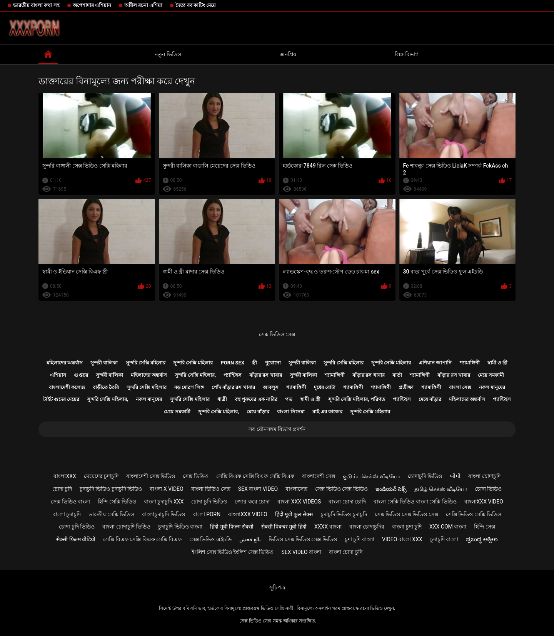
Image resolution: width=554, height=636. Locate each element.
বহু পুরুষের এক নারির (256, 399)
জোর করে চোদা (252, 501)
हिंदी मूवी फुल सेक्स (294, 514)
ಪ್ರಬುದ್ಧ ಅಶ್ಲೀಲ (481, 539)
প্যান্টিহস (233, 375)
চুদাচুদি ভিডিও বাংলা (180, 527)
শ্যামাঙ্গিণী (470, 363)
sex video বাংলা (301, 552)
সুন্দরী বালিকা (104, 363)
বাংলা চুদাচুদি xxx (164, 501)
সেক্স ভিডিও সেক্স (277, 334)
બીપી (455, 476)
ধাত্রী (222, 399)
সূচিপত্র (277, 587)
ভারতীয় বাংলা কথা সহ (36, 5)
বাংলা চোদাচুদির (366, 527)
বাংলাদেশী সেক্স (318, 476)
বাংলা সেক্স (460, 387)
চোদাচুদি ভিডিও (425, 476)
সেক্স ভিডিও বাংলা (70, 501)
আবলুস (271, 387)
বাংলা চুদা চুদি (407, 527)
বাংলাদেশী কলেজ (67, 387)
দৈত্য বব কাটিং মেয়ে (195, 5)
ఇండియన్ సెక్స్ (391, 489)
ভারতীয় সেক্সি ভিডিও (111, 514)
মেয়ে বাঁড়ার (430, 399)
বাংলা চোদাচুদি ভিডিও (126, 527)
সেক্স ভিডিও (195, 476)
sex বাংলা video (258, 489)
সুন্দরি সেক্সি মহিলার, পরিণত (356, 399)
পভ (288, 399)
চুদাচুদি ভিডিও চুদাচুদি (343, 514)
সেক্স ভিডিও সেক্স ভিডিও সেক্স (406, 514)
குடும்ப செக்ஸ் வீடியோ (371, 476)
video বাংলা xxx (402, 539)
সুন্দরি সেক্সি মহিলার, (195, 375)
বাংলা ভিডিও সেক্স (210, 489)
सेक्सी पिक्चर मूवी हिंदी (284, 527)
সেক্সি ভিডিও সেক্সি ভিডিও (473, 514)
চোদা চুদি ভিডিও (209, 501)
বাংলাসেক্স (296, 489)
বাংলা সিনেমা (290, 411)
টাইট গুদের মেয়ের (61, 399)
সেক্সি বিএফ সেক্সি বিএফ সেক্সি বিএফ (255, 476)
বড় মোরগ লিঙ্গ (189, 387)
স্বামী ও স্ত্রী (497, 363)
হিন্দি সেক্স (484, 527)
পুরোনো (273, 363)
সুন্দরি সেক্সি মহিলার (145, 363)
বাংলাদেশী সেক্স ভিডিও (150, 476)
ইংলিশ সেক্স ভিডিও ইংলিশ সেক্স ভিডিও (233, 552)
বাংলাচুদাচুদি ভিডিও (163, 514)
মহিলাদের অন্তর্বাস (65, 363)
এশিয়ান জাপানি (435, 363)
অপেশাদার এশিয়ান (92, 5)
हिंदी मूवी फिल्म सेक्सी (231, 527)
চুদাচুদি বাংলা (444, 539)
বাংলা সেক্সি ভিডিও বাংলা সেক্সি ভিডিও (415, 501)
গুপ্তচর (81, 375)
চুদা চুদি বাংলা (359, 539)
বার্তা (397, 375)
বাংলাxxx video (483, 501)
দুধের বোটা (324, 387)
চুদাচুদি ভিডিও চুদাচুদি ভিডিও (111, 489)
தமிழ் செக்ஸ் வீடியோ (440, 489)
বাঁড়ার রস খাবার (265, 375)
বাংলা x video (166, 489)
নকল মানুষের (492, 387)
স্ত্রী (254, 363)
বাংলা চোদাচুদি (484, 476)
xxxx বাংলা (328, 527)
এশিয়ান (58, 375)
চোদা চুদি (62, 489)
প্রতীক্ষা (406, 387)
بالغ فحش (250, 539)
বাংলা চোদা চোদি (347, 501)
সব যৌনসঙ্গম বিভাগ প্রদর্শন (277, 429)
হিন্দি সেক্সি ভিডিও (117, 501)
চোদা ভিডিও (488, 489)
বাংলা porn (207, 514)
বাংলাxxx (64, 476)
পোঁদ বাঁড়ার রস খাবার (233, 387)
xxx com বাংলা (447, 527)
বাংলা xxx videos (299, 501)
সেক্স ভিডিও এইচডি (210, 539)
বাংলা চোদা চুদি (345, 552)
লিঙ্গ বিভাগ (406, 54)
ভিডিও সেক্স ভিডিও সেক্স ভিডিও (303, 539)
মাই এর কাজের (327, 411)
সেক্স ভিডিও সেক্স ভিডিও (341, 489)
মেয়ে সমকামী (491, 375)
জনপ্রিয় (288, 54)
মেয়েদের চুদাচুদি (101, 476)
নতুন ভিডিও (168, 54)
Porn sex (232, 363)
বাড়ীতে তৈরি (106, 387)
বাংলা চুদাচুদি (67, 514)
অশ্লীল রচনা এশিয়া (143, 5)
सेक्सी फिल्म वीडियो (75, 539)
